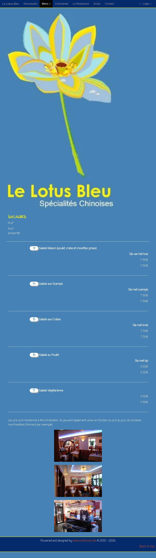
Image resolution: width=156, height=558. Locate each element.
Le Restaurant (81, 3)
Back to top (147, 546)
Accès (96, 3)
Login (145, 3)
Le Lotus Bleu (10, 3)
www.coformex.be (84, 540)
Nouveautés (30, 3)
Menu (46, 3)
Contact (109, 3)
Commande (61, 3)
